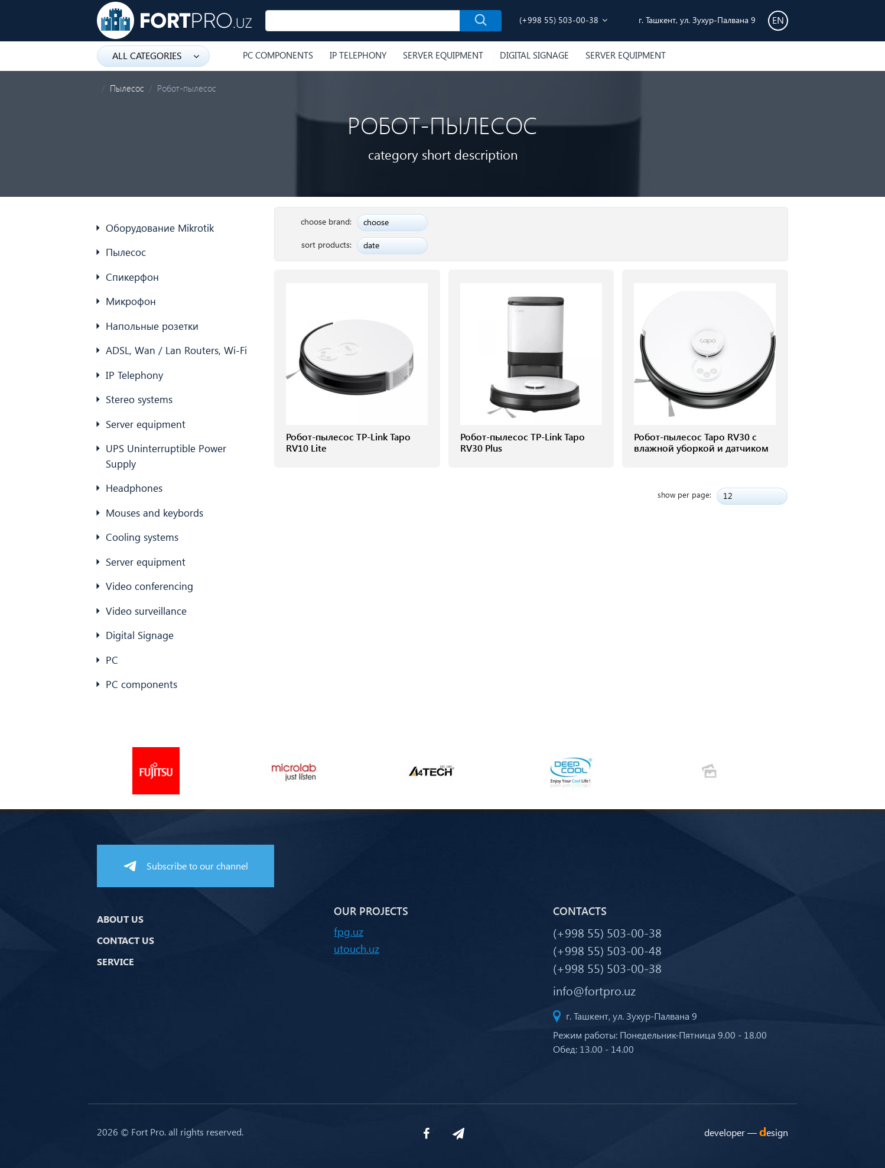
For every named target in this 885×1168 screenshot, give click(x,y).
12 (728, 495)
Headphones (134, 488)
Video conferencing (149, 586)
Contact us (125, 940)
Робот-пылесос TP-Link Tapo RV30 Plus (522, 442)
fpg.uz (348, 931)
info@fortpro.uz (594, 990)
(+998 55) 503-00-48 (607, 950)
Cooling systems (142, 537)
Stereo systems (139, 399)
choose (376, 222)
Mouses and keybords (154, 513)
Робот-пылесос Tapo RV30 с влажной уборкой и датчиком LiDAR (701, 448)
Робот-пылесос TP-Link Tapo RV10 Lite (348, 442)
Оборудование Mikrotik (160, 228)
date (371, 245)
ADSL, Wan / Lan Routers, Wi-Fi (176, 350)
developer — (746, 1132)
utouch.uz (356, 948)
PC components (278, 55)
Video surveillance (146, 611)
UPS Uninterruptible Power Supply (166, 456)
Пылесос (127, 88)
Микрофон (131, 301)
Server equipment (443, 55)
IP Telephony (358, 55)
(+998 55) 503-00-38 (558, 19)
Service (115, 961)
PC (112, 660)
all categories (155, 55)
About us (120, 919)
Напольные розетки (152, 326)
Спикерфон (132, 277)
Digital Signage (534, 55)
